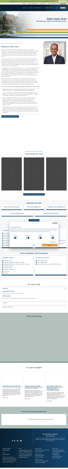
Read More (5, 397)
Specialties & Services (48, 7)
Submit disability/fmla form (53, 3)
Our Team (31, 7)
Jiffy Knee (5, 69)
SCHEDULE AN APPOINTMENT (10, 116)
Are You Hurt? (63, 3)
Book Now (63, 7)
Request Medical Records (33, 3)
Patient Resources (38, 7)
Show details (52, 241)
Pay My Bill (24, 3)
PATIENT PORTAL (34, 220)
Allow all (50, 245)
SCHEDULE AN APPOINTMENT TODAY (34, 194)
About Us (24, 7)
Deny (34, 245)
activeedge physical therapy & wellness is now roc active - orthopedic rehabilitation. (32, 1)
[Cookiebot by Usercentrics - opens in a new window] (53, 223)
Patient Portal (43, 3)
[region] (34, 339)
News (56, 7)
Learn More (63, 1)
